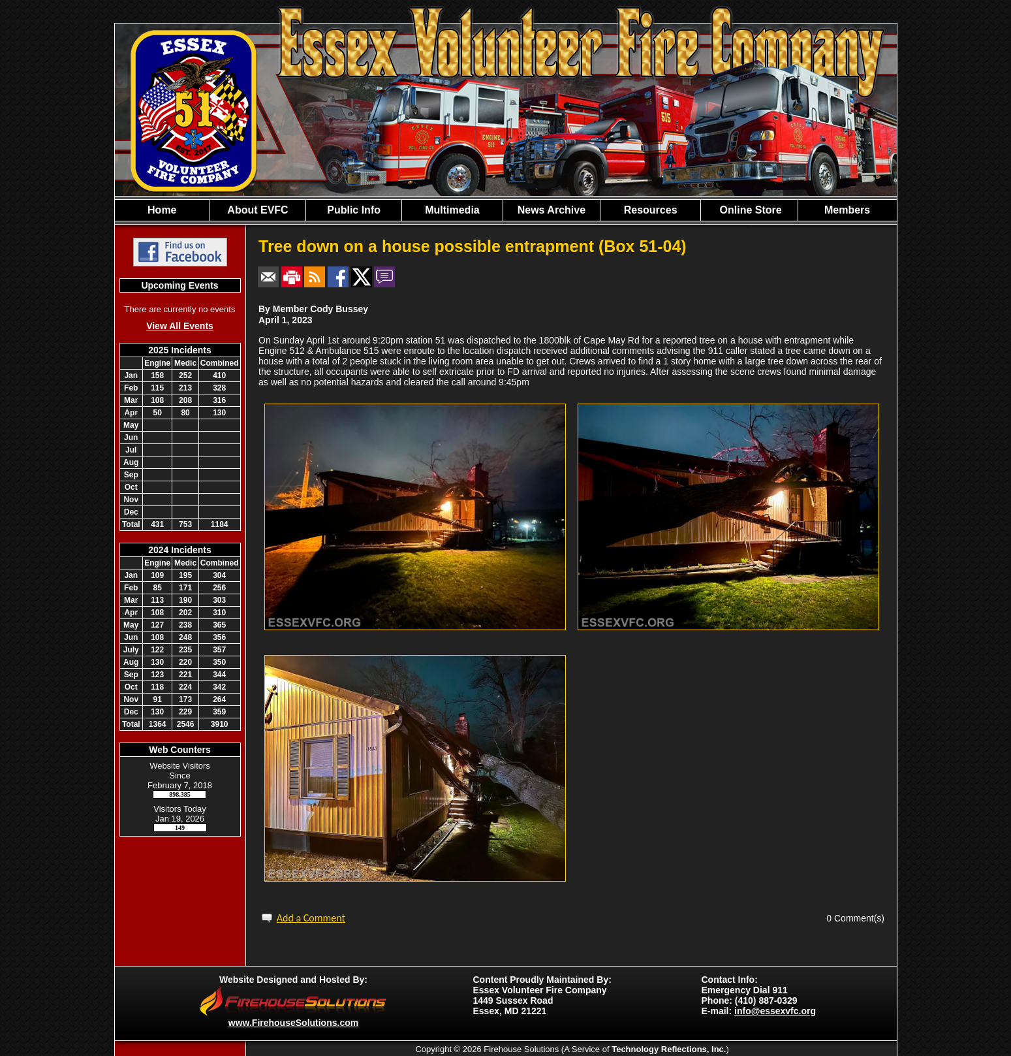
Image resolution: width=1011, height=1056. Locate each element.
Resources (650, 210)
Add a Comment (311, 918)
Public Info (354, 210)
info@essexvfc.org (775, 1011)
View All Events (179, 326)
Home (162, 210)
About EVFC (257, 210)
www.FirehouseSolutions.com (293, 1022)
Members (847, 210)
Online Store (749, 210)
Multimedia (452, 210)
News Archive (551, 210)
